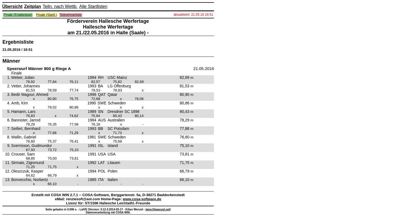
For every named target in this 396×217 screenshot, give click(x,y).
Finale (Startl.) (46, 15)
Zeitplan (32, 6)
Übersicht (12, 6)
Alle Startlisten (93, 6)
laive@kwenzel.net (157, 209)
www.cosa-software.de (142, 199)
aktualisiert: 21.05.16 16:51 (193, 14)
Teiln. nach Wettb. (60, 6)
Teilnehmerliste (71, 15)
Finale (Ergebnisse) (18, 15)
